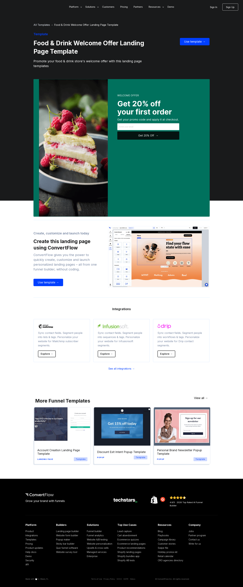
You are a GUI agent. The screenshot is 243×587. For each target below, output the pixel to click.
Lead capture (124, 531)
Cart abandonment (127, 535)
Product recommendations (131, 547)
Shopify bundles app (128, 556)
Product (29, 531)
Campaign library (167, 539)
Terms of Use (96, 579)
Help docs (30, 552)
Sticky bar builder (65, 543)
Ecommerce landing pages (131, 543)
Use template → (194, 41)
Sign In (213, 7)
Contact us (194, 539)
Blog (160, 531)
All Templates (41, 24)
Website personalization (99, 543)
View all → (201, 398)
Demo (170, 6)
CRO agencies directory (170, 560)
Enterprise (92, 556)
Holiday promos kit (167, 552)
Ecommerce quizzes (128, 539)
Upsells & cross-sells (98, 547)
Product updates (34, 547)
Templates (30, 539)
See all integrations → (121, 368)
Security (29, 560)
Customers (108, 6)
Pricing (124, 6)
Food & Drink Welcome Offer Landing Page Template (86, 24)
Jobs (191, 531)
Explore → (47, 353)
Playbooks (163, 535)
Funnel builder (94, 531)
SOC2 (119, 579)
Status (132, 579)
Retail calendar (165, 556)
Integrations (31, 535)
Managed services (97, 552)
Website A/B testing (97, 539)
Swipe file (163, 547)
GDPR (125, 579)
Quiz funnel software (67, 547)
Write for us (195, 543)
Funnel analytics (95, 535)
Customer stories (167, 543)
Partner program (197, 535)
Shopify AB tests (126, 560)
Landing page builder (67, 531)
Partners (138, 6)
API (27, 564)
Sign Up (230, 7)
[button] (74, 7)
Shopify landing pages (129, 552)
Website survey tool (66, 552)
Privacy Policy (109, 579)
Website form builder (67, 535)
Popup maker (63, 539)
